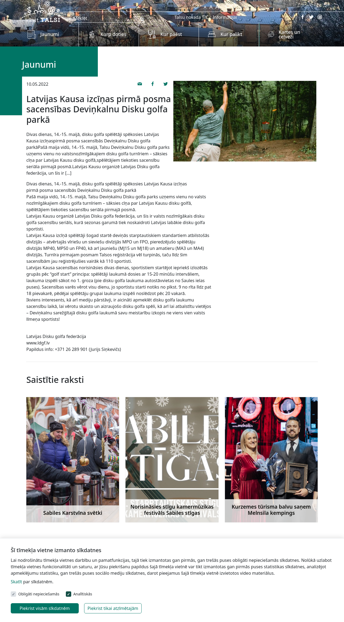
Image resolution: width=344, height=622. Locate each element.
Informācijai (225, 17)
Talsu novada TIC (191, 17)
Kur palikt (231, 34)
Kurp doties (113, 34)
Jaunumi (49, 34)
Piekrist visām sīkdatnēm (45, 608)
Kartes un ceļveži (289, 34)
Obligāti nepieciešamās (38, 593)
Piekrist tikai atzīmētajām (113, 608)
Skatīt (16, 582)
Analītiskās (82, 593)
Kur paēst (171, 34)
